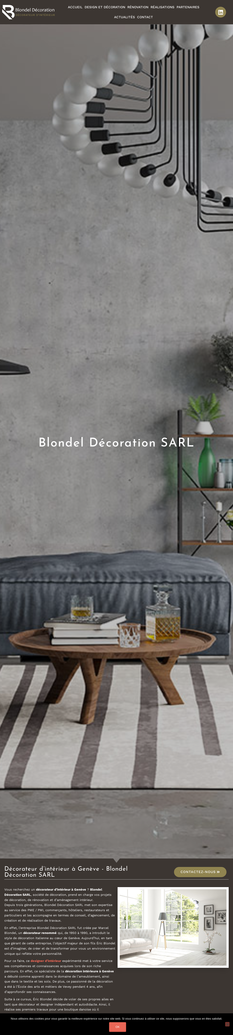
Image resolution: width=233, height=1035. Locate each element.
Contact (145, 17)
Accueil (75, 7)
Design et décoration (105, 7)
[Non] (227, 1024)
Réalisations (162, 7)
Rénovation (137, 7)
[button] (200, 872)
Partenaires (188, 7)
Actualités (124, 17)
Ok (118, 1026)
